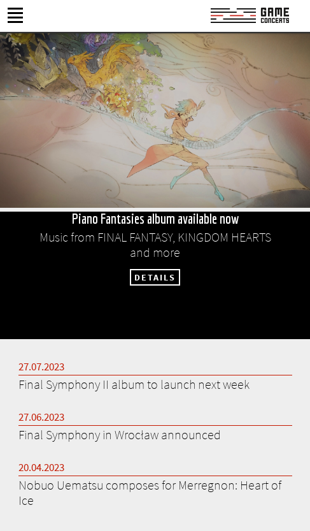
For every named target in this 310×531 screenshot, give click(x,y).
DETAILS (155, 277)
